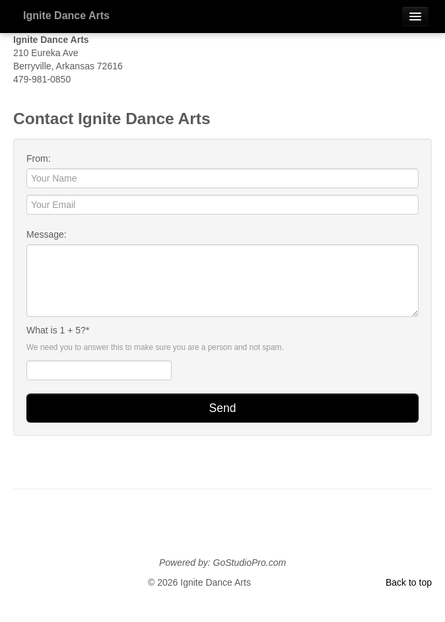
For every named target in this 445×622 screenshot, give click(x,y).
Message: (46, 234)
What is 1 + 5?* (57, 330)
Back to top (409, 582)
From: (38, 158)
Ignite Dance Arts (66, 15)
